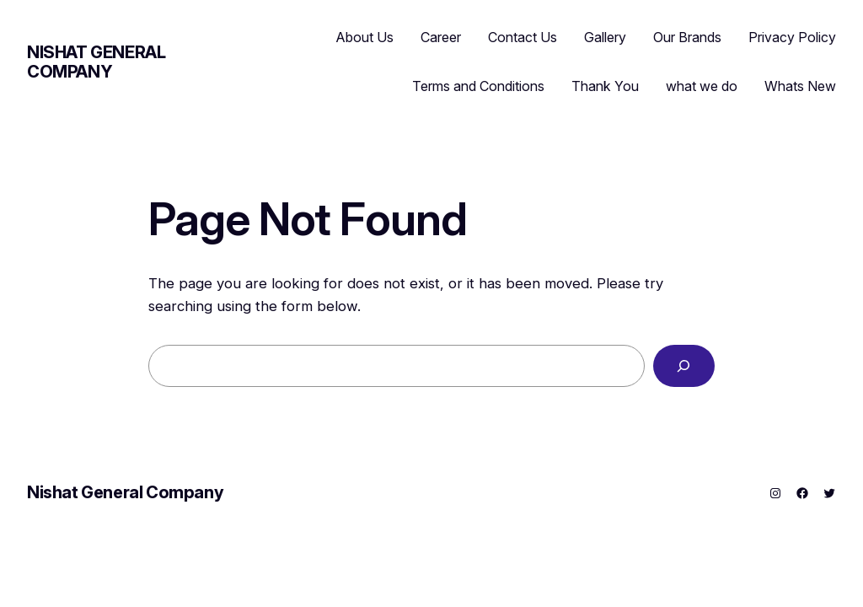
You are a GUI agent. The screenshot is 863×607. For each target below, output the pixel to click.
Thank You (605, 86)
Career (441, 37)
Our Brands (687, 37)
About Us (365, 37)
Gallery (605, 37)
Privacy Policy (792, 37)
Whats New (800, 86)
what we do (701, 86)
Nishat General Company (96, 62)
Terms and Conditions (478, 86)
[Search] (684, 366)
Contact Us (522, 37)
